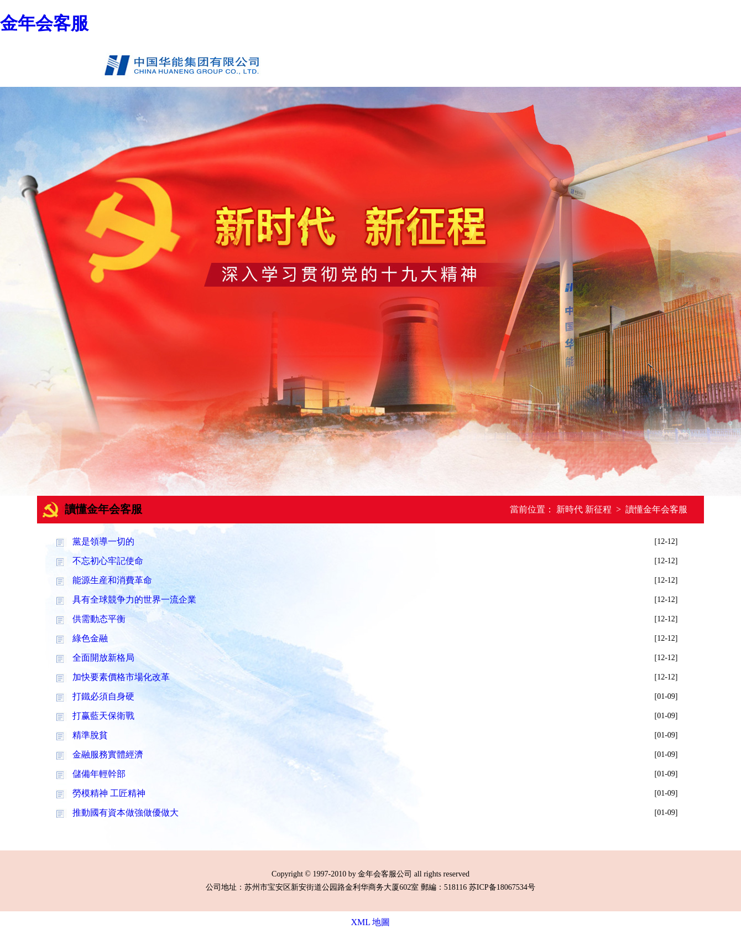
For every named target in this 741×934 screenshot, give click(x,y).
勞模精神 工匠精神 (108, 793)
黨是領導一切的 (103, 541)
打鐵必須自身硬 (103, 696)
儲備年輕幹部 (99, 774)
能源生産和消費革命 (112, 580)
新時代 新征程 (584, 509)
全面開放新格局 (103, 657)
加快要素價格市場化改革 (121, 677)
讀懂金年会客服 (656, 509)
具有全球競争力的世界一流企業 (134, 599)
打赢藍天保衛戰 (103, 715)
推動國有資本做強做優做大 (125, 812)
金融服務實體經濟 (107, 754)
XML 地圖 (370, 922)
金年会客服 (44, 23)
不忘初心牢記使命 (107, 560)
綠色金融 (90, 638)
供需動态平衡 (99, 619)
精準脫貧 (90, 735)
